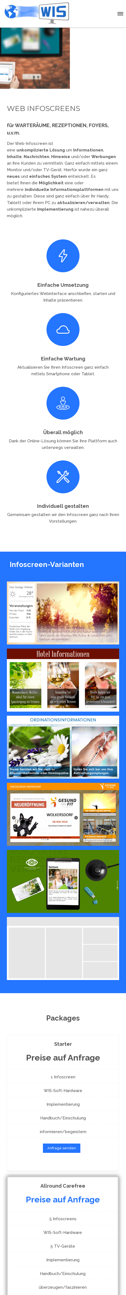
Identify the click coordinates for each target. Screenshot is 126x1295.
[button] (120, 13)
